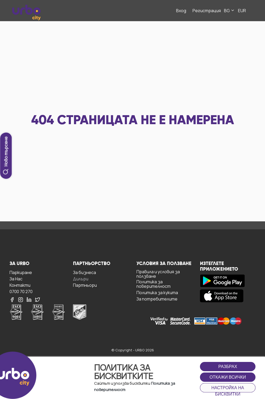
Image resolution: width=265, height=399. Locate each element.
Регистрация (207, 11)
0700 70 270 (21, 291)
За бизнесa (84, 272)
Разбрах (227, 366)
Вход (181, 11)
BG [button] (229, 11)
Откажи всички (227, 377)
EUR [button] (242, 11)
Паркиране (21, 272)
